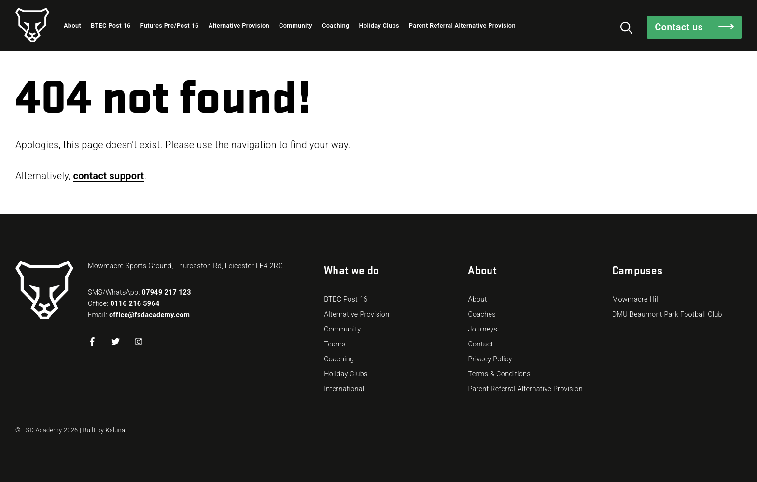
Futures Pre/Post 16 (169, 25)
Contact (480, 344)
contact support (108, 175)
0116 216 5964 (134, 304)
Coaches (481, 314)
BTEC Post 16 (110, 25)
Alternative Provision (239, 25)
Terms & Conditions (499, 374)
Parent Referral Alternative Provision (462, 25)
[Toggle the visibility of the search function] (626, 27)
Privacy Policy (490, 359)
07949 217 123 (166, 293)
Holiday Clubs (379, 25)
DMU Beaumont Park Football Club (667, 314)
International (344, 389)
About (72, 25)
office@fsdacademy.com (149, 315)
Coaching (336, 25)
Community (295, 25)
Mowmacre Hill (636, 299)
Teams (335, 344)
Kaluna (116, 430)
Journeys (482, 329)
